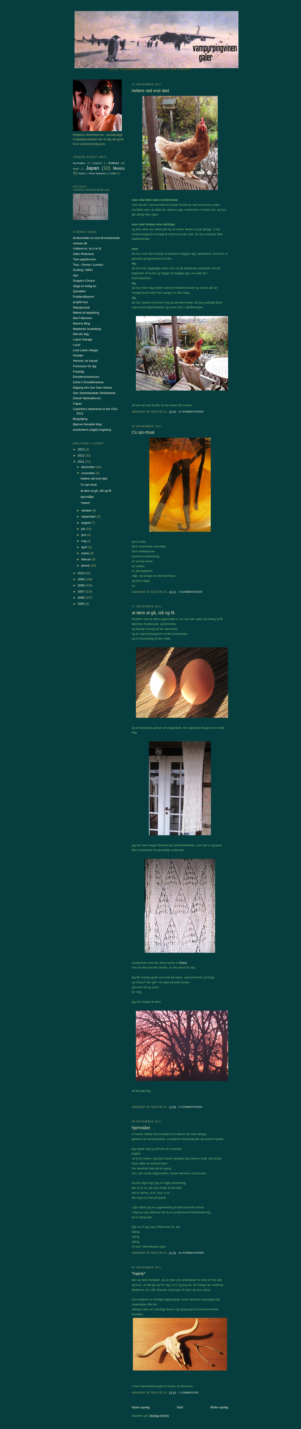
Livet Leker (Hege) (85, 350)
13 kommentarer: (192, 411)
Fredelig (78, 371)
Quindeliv (79, 291)
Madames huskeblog (87, 329)
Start (180, 1407)
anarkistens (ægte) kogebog (92, 429)
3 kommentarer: (191, 592)
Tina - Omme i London (88, 264)
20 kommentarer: (192, 1253)
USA (113, 173)
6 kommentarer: (191, 1107)
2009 (81, 579)
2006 (81, 597)
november (88, 473)
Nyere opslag (141, 1407)
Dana (182, 962)
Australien (79, 162)
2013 (81, 449)
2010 (81, 573)
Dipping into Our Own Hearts (92, 387)
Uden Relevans (83, 254)
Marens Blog (81, 323)
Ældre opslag (219, 1407)
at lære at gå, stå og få (153, 612)
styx (75, 275)
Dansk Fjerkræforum (87, 398)
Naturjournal (81, 307)
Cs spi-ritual (143, 432)
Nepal (81, 173)
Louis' (77, 345)
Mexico (119, 168)
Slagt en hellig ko (84, 286)
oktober (86, 510)
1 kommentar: (189, 1392)
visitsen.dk (80, 243)
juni (84, 535)
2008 (81, 585)
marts (85, 553)
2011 (81, 461)
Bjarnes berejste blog (87, 424)
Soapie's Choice (84, 280)
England (97, 163)
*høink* (139, 1273)
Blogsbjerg (80, 419)
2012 (81, 455)
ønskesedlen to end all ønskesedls (96, 238)
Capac (77, 403)
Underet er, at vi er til (87, 248)
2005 (81, 603)
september (89, 516)
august (86, 522)
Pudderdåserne (83, 296)
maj (84, 541)
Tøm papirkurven (84, 259)
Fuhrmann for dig (84, 366)
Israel (76, 169)
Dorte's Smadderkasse (88, 382)
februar (86, 559)
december (88, 467)
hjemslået (141, 1127)
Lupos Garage (82, 339)
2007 (81, 591)
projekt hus (80, 302)
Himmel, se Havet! (85, 361)
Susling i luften (83, 270)
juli (83, 529)
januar (86, 565)
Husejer (78, 355)
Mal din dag (81, 334)
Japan (92, 168)
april (84, 547)
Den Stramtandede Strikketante (94, 393)
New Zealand (97, 173)
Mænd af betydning (86, 312)
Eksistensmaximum (86, 377)
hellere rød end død (150, 90)
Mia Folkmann (82, 318)
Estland (114, 163)
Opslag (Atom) (159, 1415)
